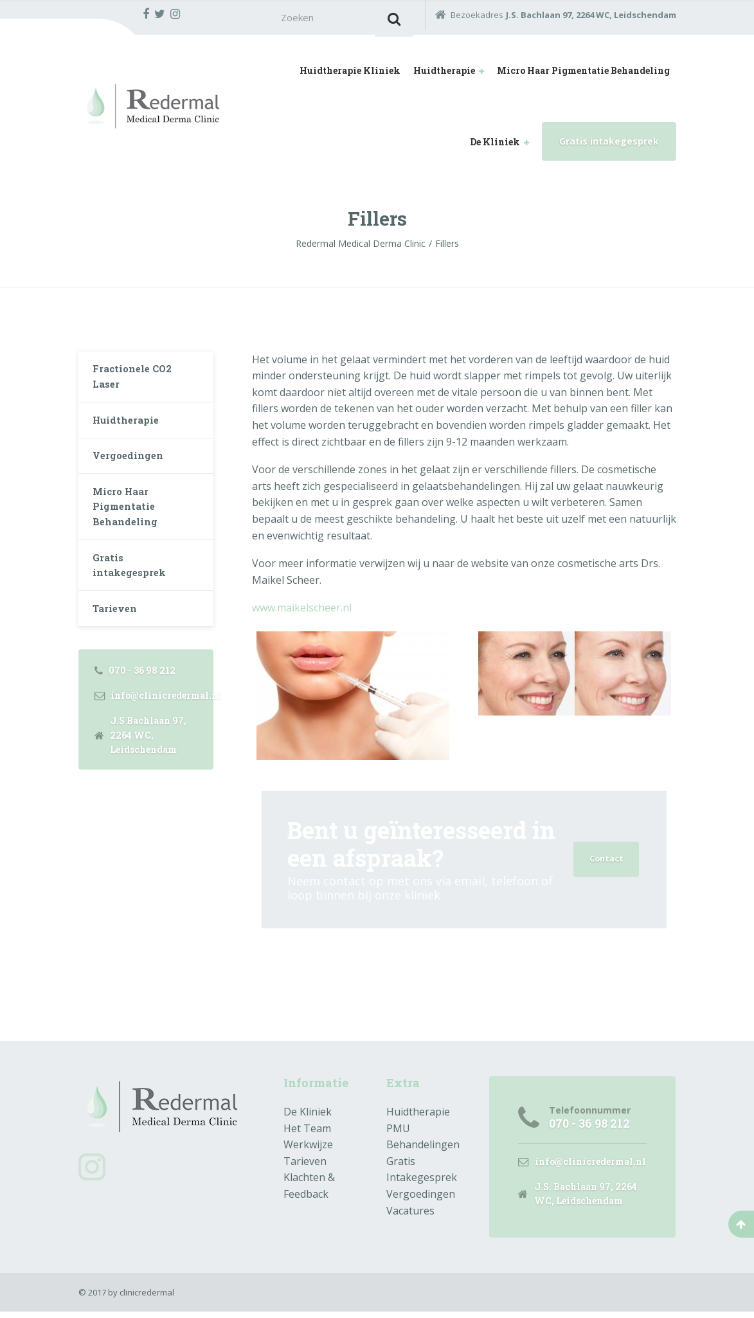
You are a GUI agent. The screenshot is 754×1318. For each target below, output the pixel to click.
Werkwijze (308, 1148)
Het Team (307, 1131)
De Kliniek (495, 145)
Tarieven (117, 638)
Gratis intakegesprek (609, 144)
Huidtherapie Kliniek (350, 74)
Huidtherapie (444, 74)
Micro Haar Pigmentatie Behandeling (583, 74)
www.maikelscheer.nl (302, 611)
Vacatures (410, 1214)
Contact (605, 862)
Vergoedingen (131, 470)
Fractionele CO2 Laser (136, 383)
